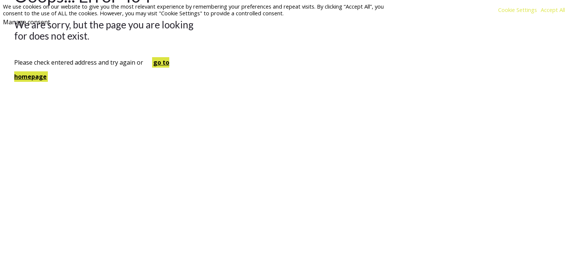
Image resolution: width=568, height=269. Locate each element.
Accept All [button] (553, 9)
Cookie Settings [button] (517, 9)
